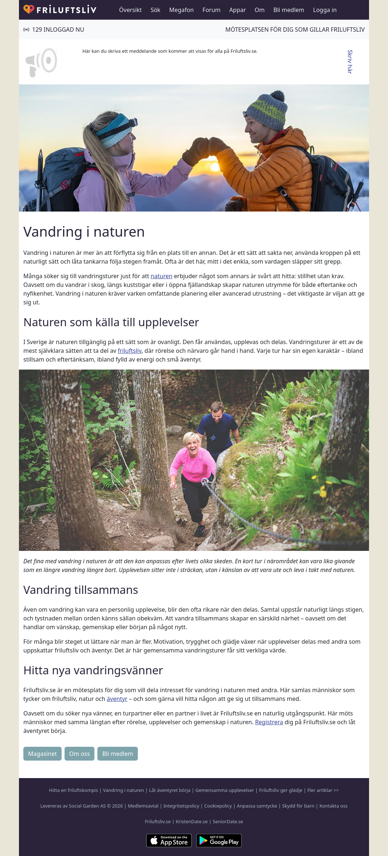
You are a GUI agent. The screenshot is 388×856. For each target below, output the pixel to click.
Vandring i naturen (123, 790)
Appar (237, 10)
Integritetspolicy (181, 805)
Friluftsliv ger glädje (280, 790)
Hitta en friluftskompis (73, 790)
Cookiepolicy (218, 805)
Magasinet (42, 754)
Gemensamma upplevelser (224, 790)
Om (259, 10)
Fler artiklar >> (323, 790)
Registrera (269, 722)
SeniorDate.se (228, 821)
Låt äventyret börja (169, 790)
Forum (211, 10)
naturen (161, 276)
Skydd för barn (298, 805)
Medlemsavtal (143, 805)
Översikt (130, 10)
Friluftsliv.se (158, 821)
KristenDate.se (192, 821)
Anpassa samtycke (257, 805)
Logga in (325, 10)
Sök (155, 10)
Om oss (79, 754)
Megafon (181, 10)
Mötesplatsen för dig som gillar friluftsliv (295, 29)
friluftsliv (129, 351)
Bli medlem (288, 10)
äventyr (117, 699)
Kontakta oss (333, 805)
